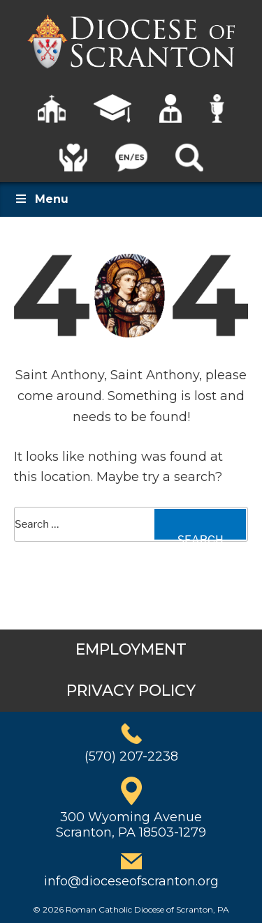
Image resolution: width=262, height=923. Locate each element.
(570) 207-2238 (131, 756)
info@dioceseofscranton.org (131, 881)
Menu (41, 199)
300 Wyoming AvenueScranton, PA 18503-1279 (131, 824)
